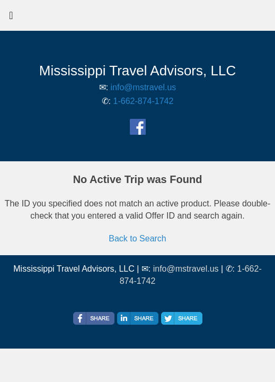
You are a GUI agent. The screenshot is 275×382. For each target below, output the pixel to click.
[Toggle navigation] (11, 18)
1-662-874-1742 (143, 101)
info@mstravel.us (143, 87)
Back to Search (137, 238)
